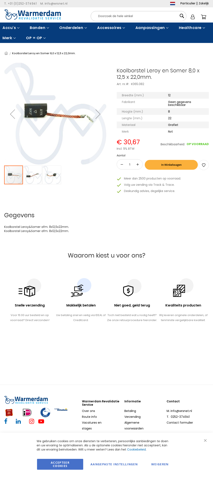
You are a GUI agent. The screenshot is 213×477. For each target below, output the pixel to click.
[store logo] (32, 14)
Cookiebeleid (136, 449)
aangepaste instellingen (114, 464)
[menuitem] (10, 28)
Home (6, 53)
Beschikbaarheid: (173, 144)
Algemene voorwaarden (134, 426)
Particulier (188, 3)
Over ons (88, 411)
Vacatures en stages (92, 426)
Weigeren (160, 464)
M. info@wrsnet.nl (179, 411)
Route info (89, 417)
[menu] (106, 33)
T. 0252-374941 (178, 417)
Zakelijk (204, 3)
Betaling (130, 411)
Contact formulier (180, 423)
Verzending (132, 417)
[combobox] (138, 16)
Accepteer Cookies (60, 464)
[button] (12, 114)
